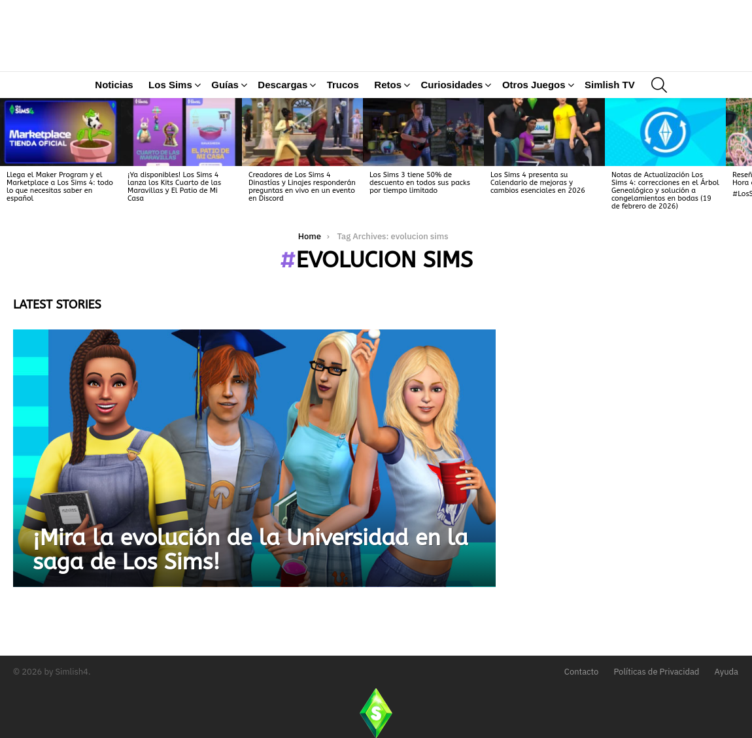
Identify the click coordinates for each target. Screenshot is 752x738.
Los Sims (170, 132)
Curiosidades (451, 132)
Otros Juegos (534, 132)
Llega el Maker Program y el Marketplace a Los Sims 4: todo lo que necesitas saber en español (60, 232)
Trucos (343, 129)
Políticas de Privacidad (656, 672)
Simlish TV (610, 129)
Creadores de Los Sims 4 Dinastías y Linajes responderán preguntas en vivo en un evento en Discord (302, 232)
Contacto (581, 672)
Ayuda (727, 672)
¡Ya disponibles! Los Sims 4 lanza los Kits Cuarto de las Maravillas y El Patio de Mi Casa (174, 232)
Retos (388, 132)
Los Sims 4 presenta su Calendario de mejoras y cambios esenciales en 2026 (537, 228)
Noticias (114, 129)
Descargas (282, 132)
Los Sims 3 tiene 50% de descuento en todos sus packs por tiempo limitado (419, 228)
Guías (225, 132)
